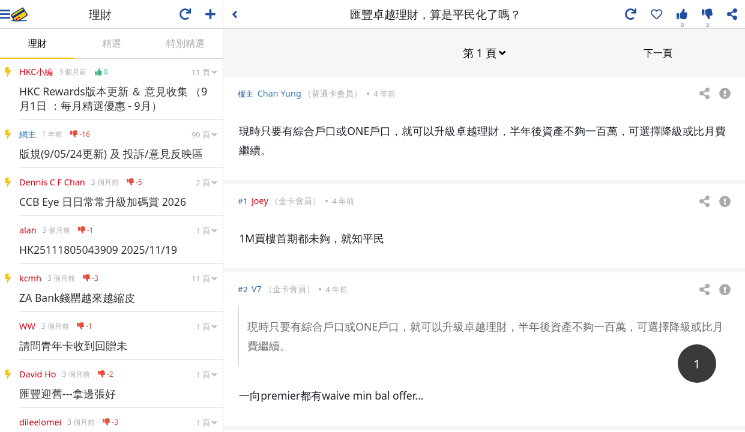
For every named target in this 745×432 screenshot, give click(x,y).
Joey (260, 200)
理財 (37, 43)
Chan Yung (279, 92)
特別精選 (185, 43)
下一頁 (658, 52)
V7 (257, 288)
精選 (111, 43)
